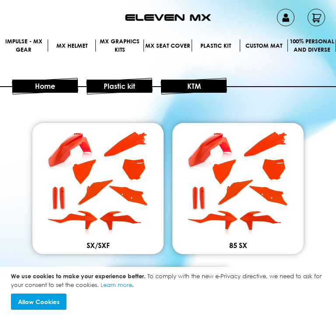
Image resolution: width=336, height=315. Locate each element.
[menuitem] (39, 45)
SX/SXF (168, 224)
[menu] (168, 56)
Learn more (116, 284)
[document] (169, 291)
